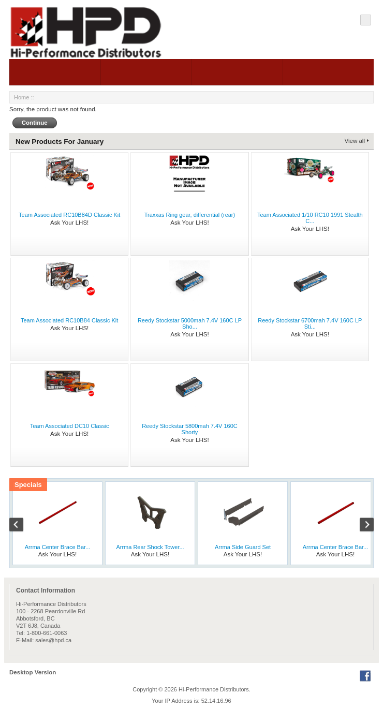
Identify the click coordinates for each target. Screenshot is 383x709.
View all (355, 141)
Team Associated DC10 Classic (69, 426)
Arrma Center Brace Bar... (58, 547)
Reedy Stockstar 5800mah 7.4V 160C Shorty (190, 429)
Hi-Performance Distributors (214, 689)
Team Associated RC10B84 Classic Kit (69, 320)
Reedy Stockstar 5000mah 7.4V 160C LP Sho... (190, 323)
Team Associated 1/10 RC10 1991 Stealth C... (310, 218)
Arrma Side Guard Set (243, 547)
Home (21, 97)
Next (361, 526)
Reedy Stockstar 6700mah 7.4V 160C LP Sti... (310, 323)
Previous (22, 526)
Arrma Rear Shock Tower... (150, 547)
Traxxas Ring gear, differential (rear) (189, 215)
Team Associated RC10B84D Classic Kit (69, 215)
